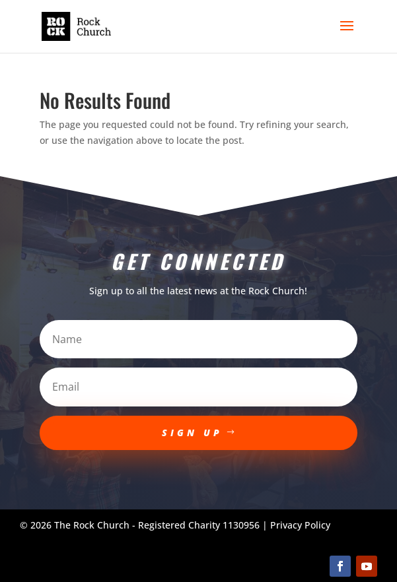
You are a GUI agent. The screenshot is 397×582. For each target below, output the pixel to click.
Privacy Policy (300, 525)
